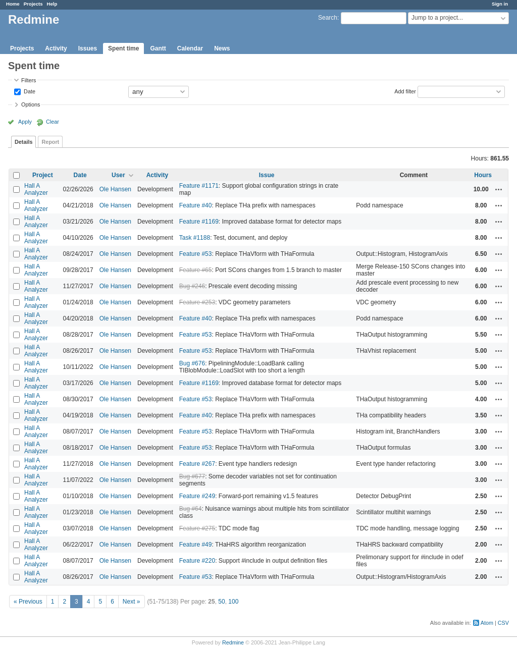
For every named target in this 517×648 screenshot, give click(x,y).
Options (30, 104)
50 (221, 601)
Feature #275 (197, 528)
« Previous (28, 601)
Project (42, 175)
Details (23, 142)
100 (233, 601)
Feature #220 (197, 560)
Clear (52, 122)
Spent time (123, 48)
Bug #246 (192, 286)
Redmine (233, 642)
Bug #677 (192, 476)
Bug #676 (192, 363)
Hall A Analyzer (36, 189)
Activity (56, 48)
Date (28, 91)
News (222, 48)
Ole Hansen (115, 189)
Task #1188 (194, 237)
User (118, 175)
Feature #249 (197, 496)
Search (327, 17)
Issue (267, 175)
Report (50, 142)
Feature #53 (195, 253)
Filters (28, 80)
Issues (87, 48)
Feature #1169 (199, 221)
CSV (503, 623)
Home (13, 4)
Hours (483, 175)
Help (52, 4)
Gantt (158, 48)
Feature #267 (197, 463)
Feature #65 (195, 270)
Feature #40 (195, 205)
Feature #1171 (199, 185)
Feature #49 (195, 544)
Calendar (190, 48)
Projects (33, 4)
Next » (131, 601)
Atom (487, 623)
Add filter (405, 91)
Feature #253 (197, 302)
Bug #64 (190, 508)
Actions (499, 189)
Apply (25, 122)
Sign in (500, 4)
